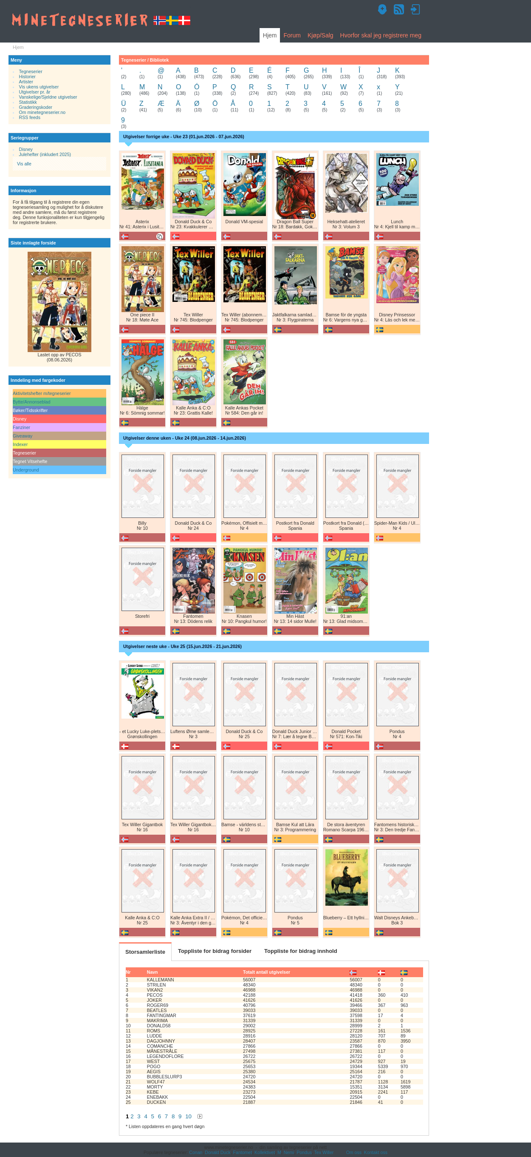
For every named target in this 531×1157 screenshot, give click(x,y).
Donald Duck (217, 1152)
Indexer (20, 444)
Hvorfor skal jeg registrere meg (380, 35)
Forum (291, 35)
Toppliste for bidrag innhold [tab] (300, 951)
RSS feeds (29, 117)
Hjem (270, 35)
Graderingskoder (36, 107)
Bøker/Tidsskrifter (30, 410)
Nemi (289, 1152)
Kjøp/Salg (320, 35)
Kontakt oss (375, 1152)
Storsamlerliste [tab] (145, 952)
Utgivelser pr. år (35, 91)
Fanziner (21, 427)
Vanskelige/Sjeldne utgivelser (48, 96)
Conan (195, 1152)
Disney (26, 149)
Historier (27, 76)
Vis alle (24, 163)
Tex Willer (324, 1152)
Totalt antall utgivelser (266, 972)
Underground (26, 469)
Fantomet (242, 1152)
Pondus (304, 1152)
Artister (26, 81)
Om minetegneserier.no (42, 112)
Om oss (354, 1152)
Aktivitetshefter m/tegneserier (42, 393)
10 (188, 1116)
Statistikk (28, 102)
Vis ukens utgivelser (39, 86)
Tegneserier (30, 71)
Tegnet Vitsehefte (30, 461)
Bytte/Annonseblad (32, 401)
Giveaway (22, 435)
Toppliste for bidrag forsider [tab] (214, 951)
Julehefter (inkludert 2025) (45, 154)
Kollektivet (264, 1152)
